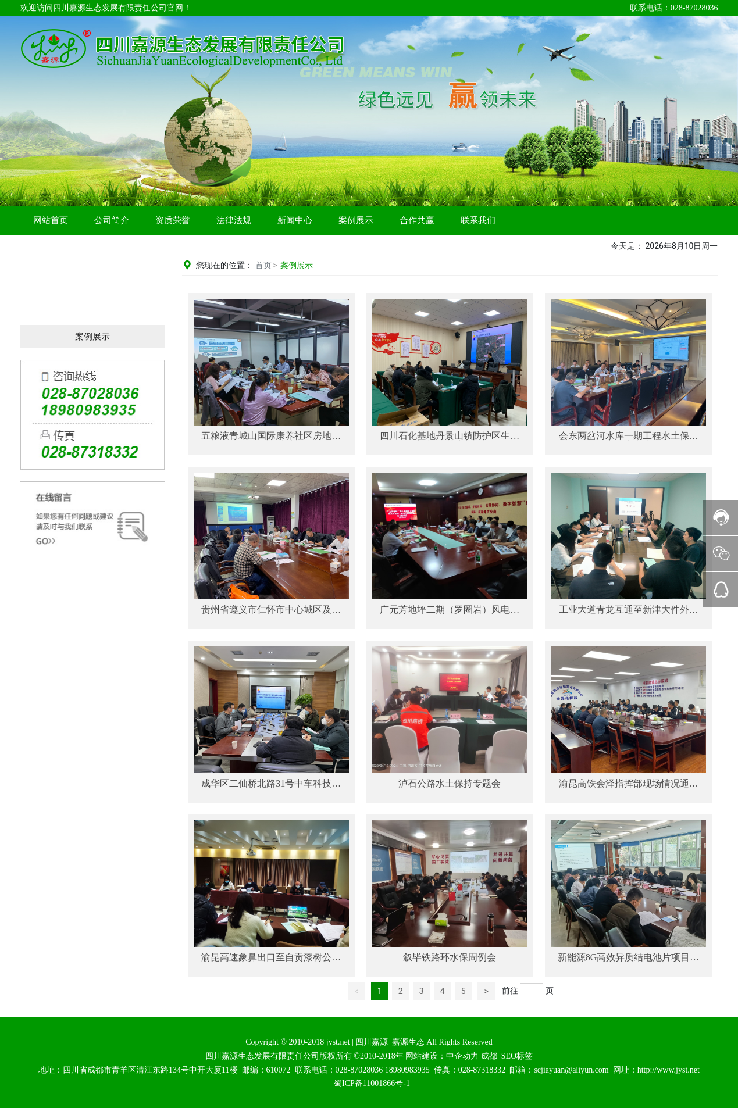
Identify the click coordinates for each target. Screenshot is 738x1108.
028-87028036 (359, 1070)
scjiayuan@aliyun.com (571, 1070)
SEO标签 (517, 1056)
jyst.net (337, 1042)
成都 (489, 1056)
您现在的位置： (227, 265)
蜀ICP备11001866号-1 (372, 1083)
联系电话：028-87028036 (674, 7)
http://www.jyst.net (668, 1070)
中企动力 (462, 1056)
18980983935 (407, 1070)
